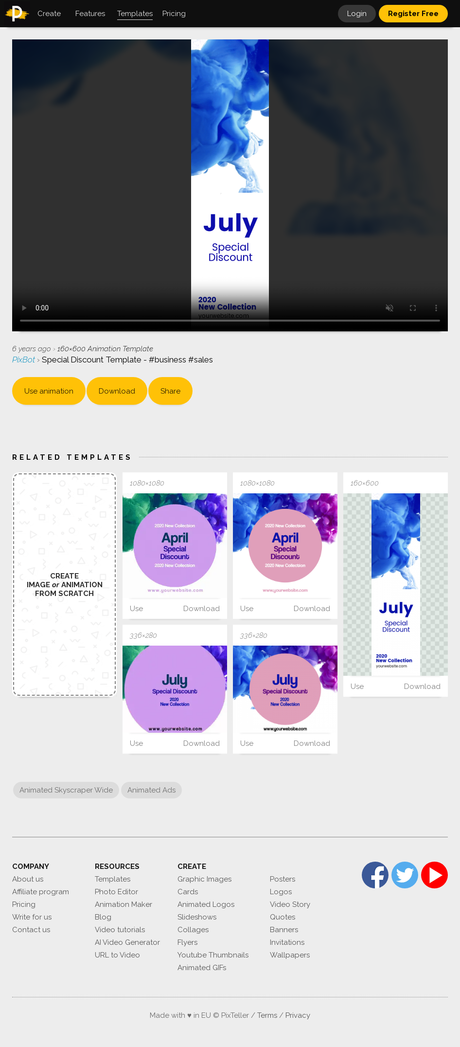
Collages (193, 929)
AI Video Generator (127, 942)
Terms (267, 1015)
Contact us (31, 929)
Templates (112, 879)
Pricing (23, 904)
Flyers (187, 942)
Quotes (282, 917)
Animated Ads (151, 790)
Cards (187, 891)
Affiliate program (40, 891)
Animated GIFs (201, 967)
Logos (281, 891)
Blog (103, 917)
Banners (284, 929)
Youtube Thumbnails (212, 955)
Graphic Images (204, 879)
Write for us (32, 917)
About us (27, 879)
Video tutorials (120, 929)
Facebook (375, 875)
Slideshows (196, 917)
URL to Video (117, 955)
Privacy (297, 1015)
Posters (282, 879)
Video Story (290, 904)
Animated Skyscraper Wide (66, 790)
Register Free (413, 13)
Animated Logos (205, 904)
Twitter (404, 875)
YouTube (434, 875)
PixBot (24, 359)
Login (357, 13)
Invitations (287, 942)
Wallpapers (290, 955)
